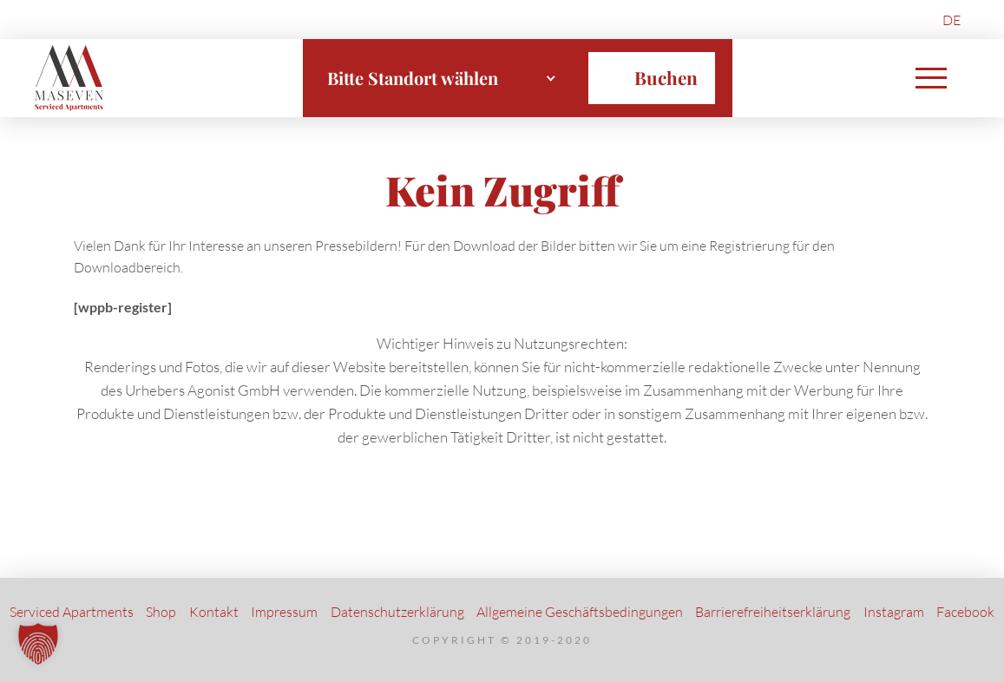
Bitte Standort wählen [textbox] (412, 77)
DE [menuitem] (951, 20)
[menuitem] (951, 19)
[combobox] (441, 78)
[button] (931, 78)
